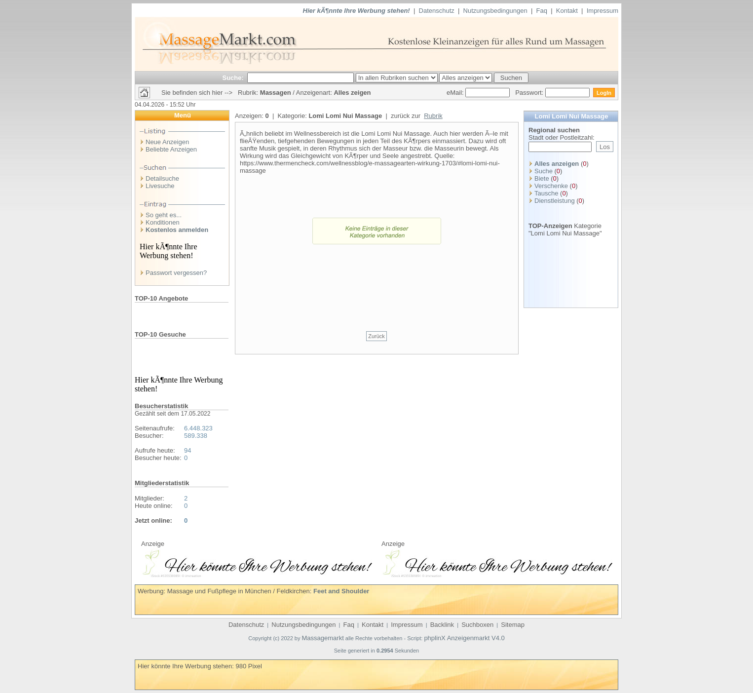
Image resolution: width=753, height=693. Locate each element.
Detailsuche (162, 178)
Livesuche (160, 186)
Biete (541, 178)
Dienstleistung (554, 200)
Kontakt (567, 10)
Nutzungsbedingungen (495, 10)
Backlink (442, 624)
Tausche (546, 193)
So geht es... (164, 215)
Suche (543, 171)
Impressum (602, 10)
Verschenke (551, 186)
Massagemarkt (323, 638)
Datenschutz (436, 10)
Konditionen (163, 222)
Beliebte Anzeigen (171, 149)
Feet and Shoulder (341, 591)
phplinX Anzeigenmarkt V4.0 (464, 638)
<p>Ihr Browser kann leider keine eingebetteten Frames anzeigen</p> (256, 562)
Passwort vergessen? (176, 272)
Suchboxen (477, 624)
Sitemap (513, 624)
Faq (541, 10)
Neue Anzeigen (167, 142)
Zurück (376, 336)
